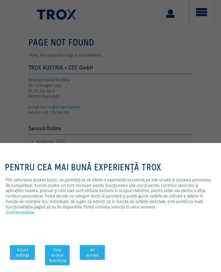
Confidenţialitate (20, 212)
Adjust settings (22, 252)
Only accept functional (58, 255)
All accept (92, 252)
